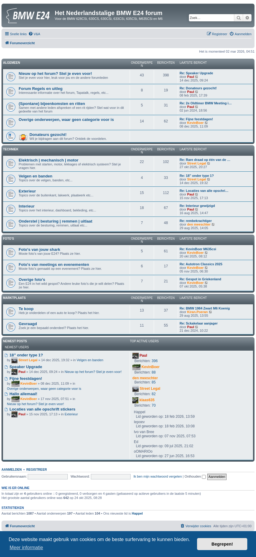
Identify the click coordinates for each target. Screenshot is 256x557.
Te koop (26, 308)
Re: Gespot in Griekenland (200, 279)
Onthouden (195, 476)
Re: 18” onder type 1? (197, 175)
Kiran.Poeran (197, 312)
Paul (190, 76)
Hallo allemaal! (21, 394)
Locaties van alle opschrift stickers (40, 409)
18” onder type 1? (24, 355)
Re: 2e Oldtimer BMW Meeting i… (206, 103)
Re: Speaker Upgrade (196, 73)
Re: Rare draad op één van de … (205, 160)
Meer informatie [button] (26, 547)
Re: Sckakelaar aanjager (199, 323)
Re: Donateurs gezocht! (198, 88)
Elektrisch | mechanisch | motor (49, 160)
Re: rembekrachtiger (196, 221)
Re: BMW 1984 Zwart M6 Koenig (205, 308)
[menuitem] (34, 34)
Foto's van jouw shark (39, 249)
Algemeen (11, 62)
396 (155, 361)
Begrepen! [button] (222, 544)
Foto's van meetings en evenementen (54, 264)
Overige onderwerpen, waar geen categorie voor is (66, 119)
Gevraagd (28, 324)
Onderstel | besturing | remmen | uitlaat (55, 221)
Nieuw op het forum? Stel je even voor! (55, 73)
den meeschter (199, 224)
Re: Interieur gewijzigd (197, 206)
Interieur (27, 206)
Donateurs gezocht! (47, 134)
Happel (137, 513)
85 (154, 382)
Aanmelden (12, 469)
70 (154, 405)
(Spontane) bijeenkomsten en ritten (52, 103)
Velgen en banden (35, 176)
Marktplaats (14, 298)
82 (154, 394)
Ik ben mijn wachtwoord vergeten (158, 476)
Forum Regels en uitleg (41, 88)
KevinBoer (195, 123)
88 (154, 372)
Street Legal (196, 163)
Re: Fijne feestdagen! (196, 119)
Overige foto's (32, 279)
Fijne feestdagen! (23, 378)
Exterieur (27, 191)
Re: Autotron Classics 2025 (201, 264)
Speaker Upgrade (23, 367)
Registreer (36, 469)
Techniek (10, 149)
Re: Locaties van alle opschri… (204, 190)
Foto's (8, 238)
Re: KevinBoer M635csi (198, 249)
